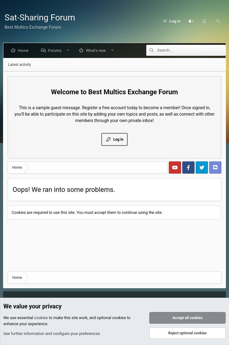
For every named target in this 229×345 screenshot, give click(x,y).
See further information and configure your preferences (51, 334)
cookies (41, 318)
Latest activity (19, 65)
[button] (69, 50)
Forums (56, 50)
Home (24, 50)
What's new (97, 50)
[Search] (217, 21)
